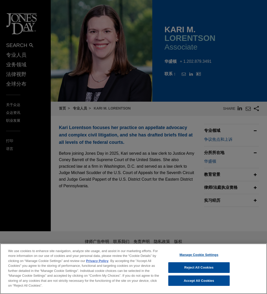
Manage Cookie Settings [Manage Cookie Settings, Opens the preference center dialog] (198, 258)
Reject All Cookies (198, 271)
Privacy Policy (97, 264)
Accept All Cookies (199, 284)
